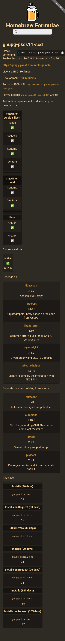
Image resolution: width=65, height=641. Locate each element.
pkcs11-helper (31, 365)
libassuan (31, 285)
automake (31, 414)
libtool (31, 436)
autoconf (31, 396)
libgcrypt (31, 303)
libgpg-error (31, 325)
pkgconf (31, 454)
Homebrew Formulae (32, 25)
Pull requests (28, 78)
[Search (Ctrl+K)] (32, 32)
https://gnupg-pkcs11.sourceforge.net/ (26, 65)
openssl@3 (31, 347)
